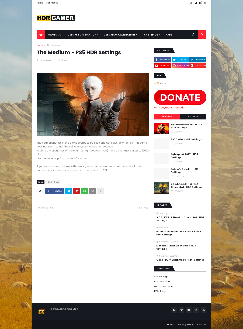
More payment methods (169, 107)
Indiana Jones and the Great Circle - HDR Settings (178, 233)
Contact (201, 324)
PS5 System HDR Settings (186, 139)
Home (40, 2)
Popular (167, 116)
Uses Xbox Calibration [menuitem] (119, 34)
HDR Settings (53, 45)
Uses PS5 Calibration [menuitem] (82, 34)
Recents (193, 116)
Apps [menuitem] (169, 34)
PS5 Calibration (162, 281)
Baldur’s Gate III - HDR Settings (184, 171)
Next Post (142, 207)
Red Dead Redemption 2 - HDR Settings (186, 126)
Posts (161, 83)
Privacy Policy (185, 324)
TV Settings (160, 291)
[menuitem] (41, 34)
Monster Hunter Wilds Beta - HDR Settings (176, 247)
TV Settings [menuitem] (150, 34)
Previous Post (46, 207)
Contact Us (52, 2)
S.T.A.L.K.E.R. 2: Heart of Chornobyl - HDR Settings (186, 185)
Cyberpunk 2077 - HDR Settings (184, 156)
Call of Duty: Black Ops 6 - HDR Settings (180, 259)
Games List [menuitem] (55, 34)
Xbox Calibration (163, 286)
